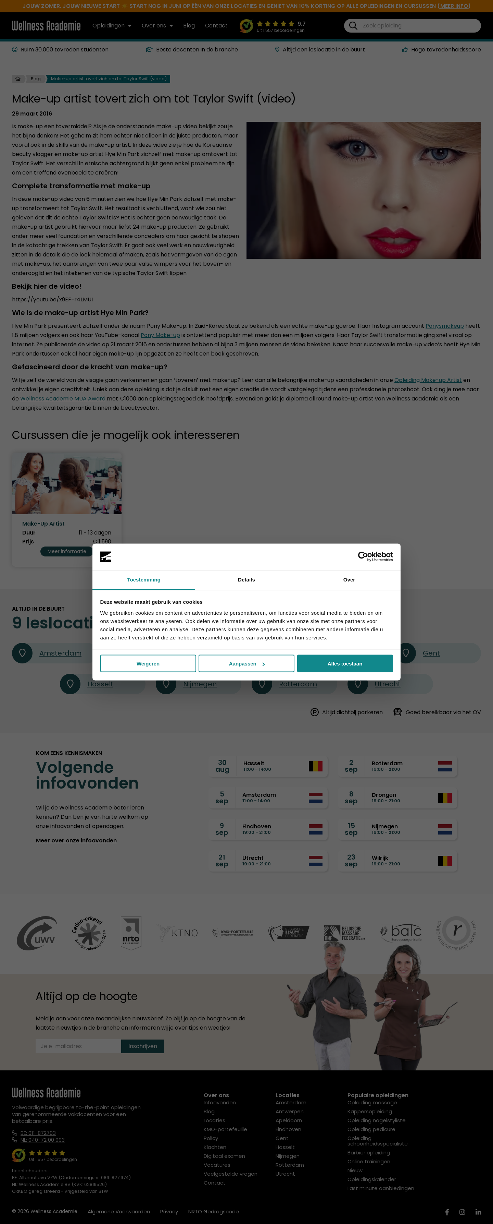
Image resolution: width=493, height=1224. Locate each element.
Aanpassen (247, 664)
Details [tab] (246, 579)
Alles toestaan (345, 664)
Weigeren (148, 664)
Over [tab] (349, 579)
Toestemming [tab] (144, 579)
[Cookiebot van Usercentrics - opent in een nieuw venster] (363, 557)
